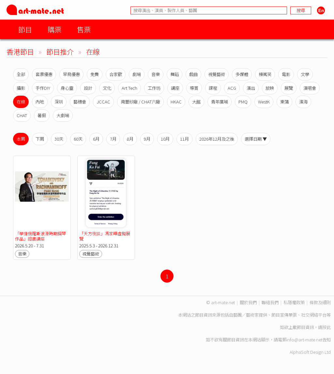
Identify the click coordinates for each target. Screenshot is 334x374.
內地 (40, 102)
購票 (54, 29)
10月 (165, 139)
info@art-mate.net (304, 339)
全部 (21, 74)
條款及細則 (320, 302)
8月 (130, 139)
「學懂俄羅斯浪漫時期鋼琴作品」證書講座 (40, 236)
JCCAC (103, 102)
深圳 (58, 102)
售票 (84, 29)
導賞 (194, 88)
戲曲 (193, 74)
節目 (25, 29)
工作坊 (154, 88)
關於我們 (248, 302)
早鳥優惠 (71, 74)
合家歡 (115, 74)
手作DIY (43, 88)
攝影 (21, 88)
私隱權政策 (294, 302)
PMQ (243, 102)
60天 (78, 139)
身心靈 (67, 88)
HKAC (176, 102)
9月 (147, 139)
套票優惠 (44, 74)
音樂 (155, 74)
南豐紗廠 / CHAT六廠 (140, 102)
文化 (107, 88)
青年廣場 (219, 102)
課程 (213, 88)
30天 (58, 139)
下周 (40, 139)
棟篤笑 (265, 74)
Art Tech (129, 88)
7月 (113, 139)
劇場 (136, 74)
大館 (196, 102)
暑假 (42, 115)
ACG (232, 88)
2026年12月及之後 (216, 139)
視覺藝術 (216, 74)
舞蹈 (174, 74)
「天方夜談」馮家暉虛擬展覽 (104, 236)
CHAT (22, 115)
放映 (270, 88)
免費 (94, 74)
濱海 (303, 102)
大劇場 (62, 115)
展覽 (288, 88)
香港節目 (20, 51)
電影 (286, 74)
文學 (305, 74)
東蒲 (284, 102)
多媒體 (241, 74)
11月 (184, 139)
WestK (264, 102)
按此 (326, 327)
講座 (175, 88)
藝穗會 (79, 102)
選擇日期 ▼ (256, 139)
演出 (251, 88)
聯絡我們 (270, 302)
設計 (88, 88)
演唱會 (309, 88)
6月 (96, 139)
